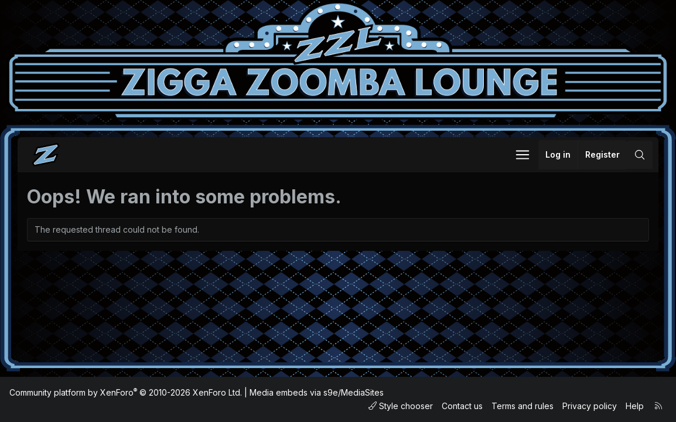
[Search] (640, 155)
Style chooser (400, 406)
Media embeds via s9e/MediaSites (317, 392)
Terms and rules (522, 406)
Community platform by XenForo (125, 392)
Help (635, 406)
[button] (522, 155)
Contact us (462, 406)
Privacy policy (589, 406)
